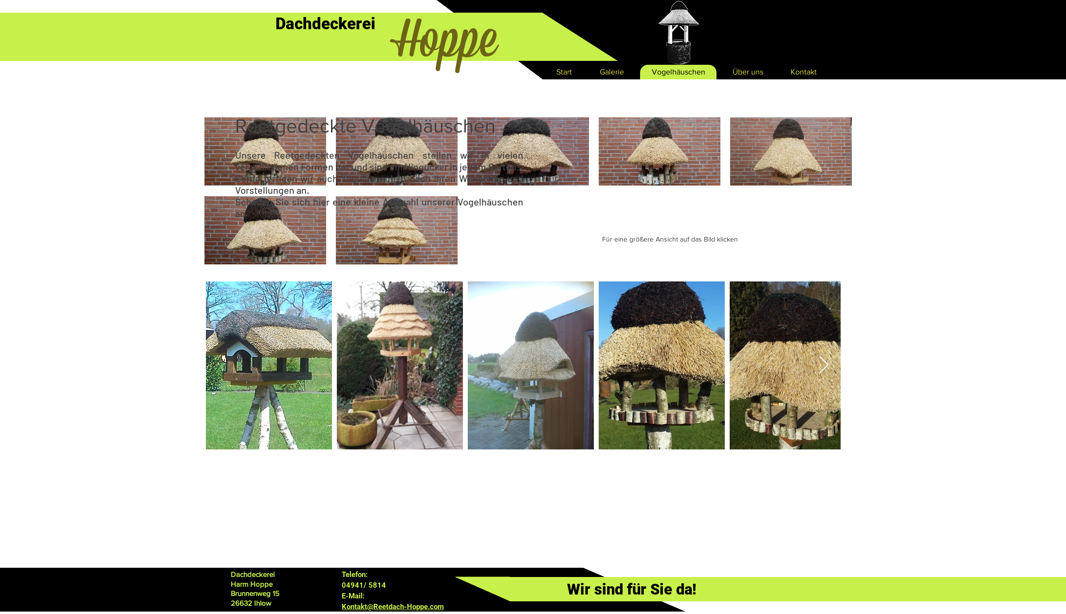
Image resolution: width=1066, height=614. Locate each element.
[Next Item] (823, 365)
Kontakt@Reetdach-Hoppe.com (393, 606)
